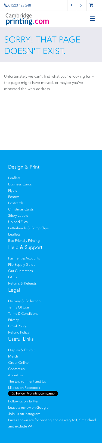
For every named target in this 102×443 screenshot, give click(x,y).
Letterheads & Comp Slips (28, 228)
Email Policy (17, 326)
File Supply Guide (21, 264)
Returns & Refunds (22, 283)
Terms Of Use (18, 307)
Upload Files (18, 222)
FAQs (12, 277)
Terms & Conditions (23, 313)
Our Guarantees (20, 271)
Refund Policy (18, 332)
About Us (15, 375)
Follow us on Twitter (23, 401)
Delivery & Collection (24, 301)
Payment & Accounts (24, 258)
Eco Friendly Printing (24, 241)
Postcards (15, 203)
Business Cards (20, 184)
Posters (14, 197)
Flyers (12, 190)
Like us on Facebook (24, 388)
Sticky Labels (18, 215)
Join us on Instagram (24, 414)
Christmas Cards (21, 209)
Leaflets (14, 178)
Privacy (13, 320)
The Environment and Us (27, 381)
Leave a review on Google (28, 407)
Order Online (18, 362)
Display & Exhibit (21, 350)
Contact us (16, 369)
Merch (13, 356)
